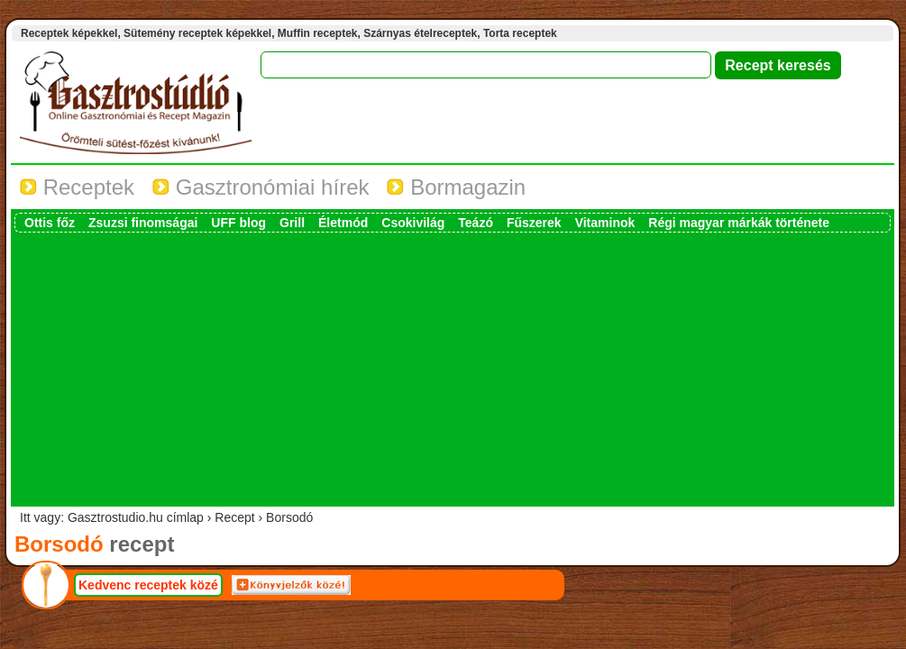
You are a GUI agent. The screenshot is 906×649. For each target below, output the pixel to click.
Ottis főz (49, 222)
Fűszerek (534, 222)
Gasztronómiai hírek (260, 187)
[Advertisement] (452, 368)
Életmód (343, 222)
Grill (292, 222)
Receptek (77, 187)
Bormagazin (456, 187)
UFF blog (238, 222)
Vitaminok (605, 222)
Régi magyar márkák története (738, 222)
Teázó (475, 222)
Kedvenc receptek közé (148, 585)
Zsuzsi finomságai (142, 222)
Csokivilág (412, 222)
